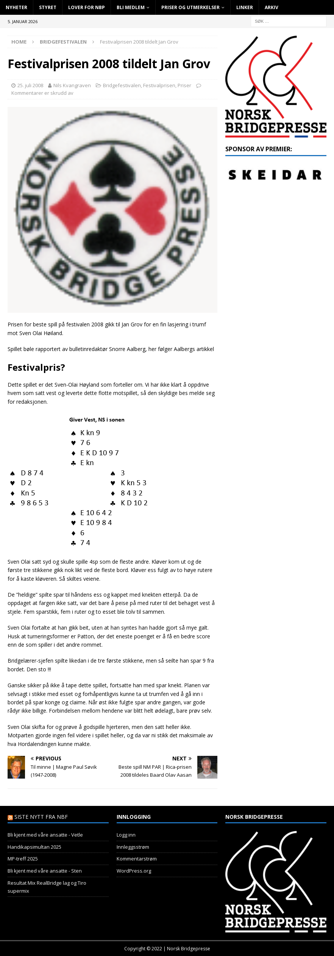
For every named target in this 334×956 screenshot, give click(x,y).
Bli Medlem (131, 7)
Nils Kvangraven (72, 85)
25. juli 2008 (30, 85)
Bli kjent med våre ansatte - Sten (45, 870)
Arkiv (271, 7)
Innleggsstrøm (133, 846)
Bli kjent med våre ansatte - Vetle (45, 834)
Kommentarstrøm (137, 858)
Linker (244, 7)
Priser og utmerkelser (190, 7)
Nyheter (16, 7)
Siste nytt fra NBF (41, 816)
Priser (184, 85)
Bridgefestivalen (122, 85)
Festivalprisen (159, 85)
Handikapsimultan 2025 (34, 846)
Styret (47, 7)
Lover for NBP (86, 7)
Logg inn (126, 834)
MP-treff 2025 (23, 858)
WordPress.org (134, 870)
